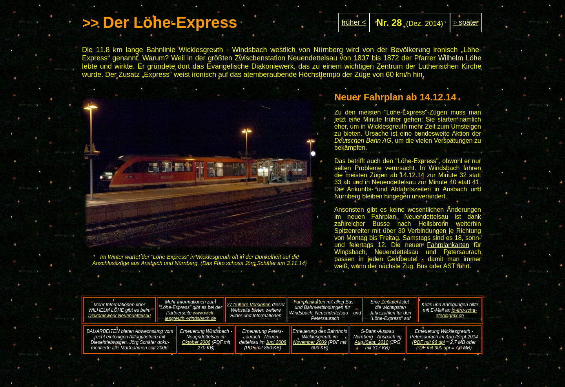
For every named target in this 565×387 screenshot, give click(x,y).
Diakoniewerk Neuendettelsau (119, 315)
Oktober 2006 (196, 342)
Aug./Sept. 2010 (371, 342)
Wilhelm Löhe (459, 58)
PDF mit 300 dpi (433, 348)
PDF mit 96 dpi (429, 342)
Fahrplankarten (448, 245)
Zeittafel (389, 302)
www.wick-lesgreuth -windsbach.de (190, 315)
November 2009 (309, 342)
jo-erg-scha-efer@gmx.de (456, 312)
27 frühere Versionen (249, 304)
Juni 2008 (276, 342)
